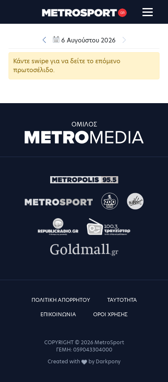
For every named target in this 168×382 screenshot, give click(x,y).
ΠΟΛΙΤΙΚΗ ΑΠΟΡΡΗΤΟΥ (60, 299)
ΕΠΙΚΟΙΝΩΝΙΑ (58, 314)
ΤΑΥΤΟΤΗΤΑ (122, 299)
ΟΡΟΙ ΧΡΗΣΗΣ (110, 314)
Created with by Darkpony (84, 361)
